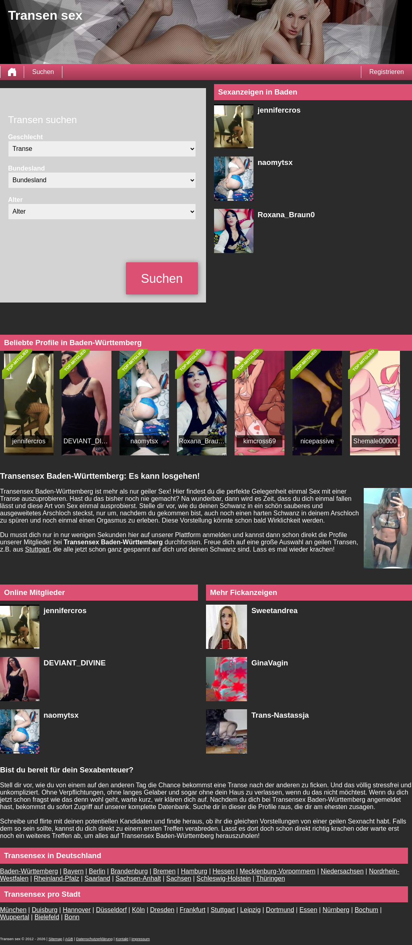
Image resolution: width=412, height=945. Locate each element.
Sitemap (55, 939)
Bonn (71, 917)
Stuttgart (37, 549)
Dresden (162, 909)
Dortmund (280, 909)
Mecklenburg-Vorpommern (278, 871)
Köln (138, 909)
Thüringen (270, 878)
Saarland (97, 878)
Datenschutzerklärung (94, 939)
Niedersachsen (342, 871)
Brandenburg (129, 871)
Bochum (366, 909)
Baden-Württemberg (29, 871)
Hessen (223, 871)
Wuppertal (14, 917)
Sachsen (178, 878)
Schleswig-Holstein (223, 878)
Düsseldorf (111, 909)
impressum (141, 939)
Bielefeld (47, 917)
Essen (308, 909)
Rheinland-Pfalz (56, 878)
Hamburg (194, 871)
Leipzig (250, 909)
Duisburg (45, 909)
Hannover (77, 909)
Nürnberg (336, 909)
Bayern (73, 871)
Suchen (43, 71)
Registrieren (386, 71)
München (13, 909)
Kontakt (121, 939)
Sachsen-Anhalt (138, 878)
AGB (69, 939)
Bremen (164, 871)
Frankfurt (193, 909)
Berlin (97, 871)
